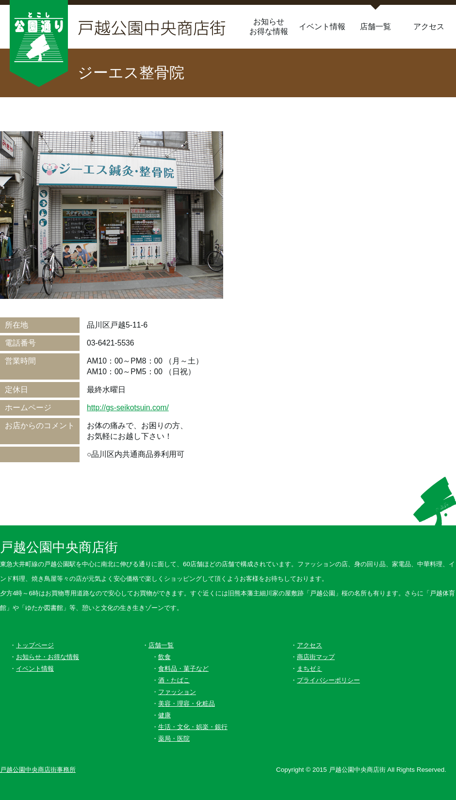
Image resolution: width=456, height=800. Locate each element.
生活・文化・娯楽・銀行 (193, 726)
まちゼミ (309, 668)
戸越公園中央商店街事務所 (38, 769)
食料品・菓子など (183, 668)
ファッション (177, 692)
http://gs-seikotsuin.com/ (128, 407)
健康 (164, 715)
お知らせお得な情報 (268, 26)
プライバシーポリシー (328, 680)
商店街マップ (316, 657)
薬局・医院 (174, 738)
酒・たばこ (174, 680)
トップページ (35, 645)
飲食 (164, 657)
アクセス (428, 26)
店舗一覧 (375, 26)
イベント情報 (322, 26)
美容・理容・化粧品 (186, 703)
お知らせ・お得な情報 (47, 657)
